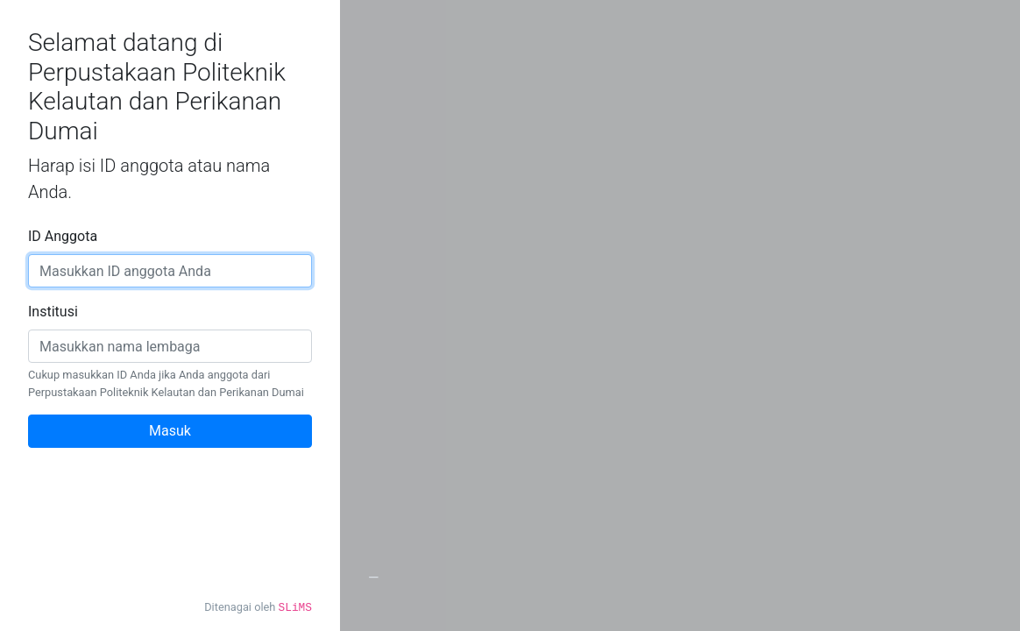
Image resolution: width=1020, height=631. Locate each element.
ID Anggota (62, 236)
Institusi (53, 311)
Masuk (170, 430)
